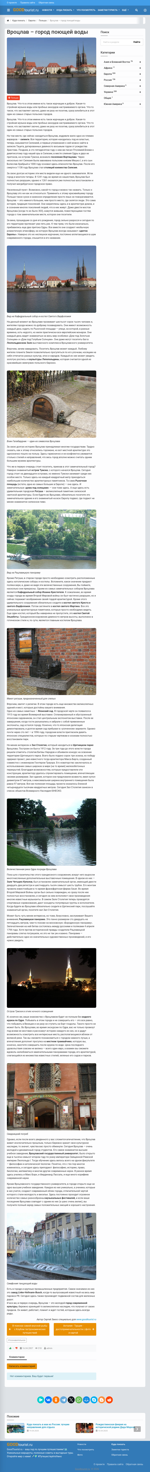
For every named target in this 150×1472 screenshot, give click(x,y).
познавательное (17, 1340)
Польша (13, 98)
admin (49, 1348)
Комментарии (16, 1357)
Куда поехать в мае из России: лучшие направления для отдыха (117, 1426)
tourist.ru (26, 9)
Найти (136, 42)
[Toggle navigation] (145, 10)
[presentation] (12, 1429)
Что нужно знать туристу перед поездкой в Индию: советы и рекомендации (44, 1427)
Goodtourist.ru (82, 1469)
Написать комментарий (22, 1366)
